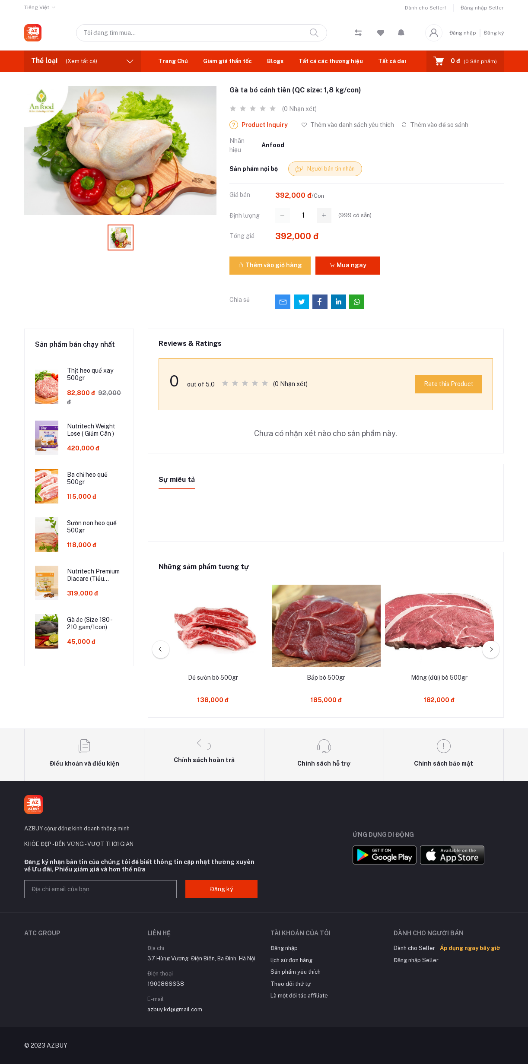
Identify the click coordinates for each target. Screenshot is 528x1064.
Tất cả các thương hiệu (331, 61)
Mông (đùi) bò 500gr (439, 677)
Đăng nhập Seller (482, 8)
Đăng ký (494, 33)
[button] (401, 33)
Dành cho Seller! (425, 8)
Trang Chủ (173, 61)
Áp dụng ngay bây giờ (470, 948)
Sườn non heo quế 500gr (92, 526)
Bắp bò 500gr (326, 677)
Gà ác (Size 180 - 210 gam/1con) (89, 623)
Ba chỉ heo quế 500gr (87, 478)
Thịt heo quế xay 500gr (90, 374)
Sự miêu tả (177, 479)
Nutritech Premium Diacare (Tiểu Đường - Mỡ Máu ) (93, 575)
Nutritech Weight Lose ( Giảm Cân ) (91, 430)
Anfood (272, 145)
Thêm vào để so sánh (434, 124)
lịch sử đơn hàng (291, 960)
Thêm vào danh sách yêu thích (347, 124)
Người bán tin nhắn (325, 169)
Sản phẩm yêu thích (295, 972)
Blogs (275, 61)
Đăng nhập (462, 33)
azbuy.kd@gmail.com (174, 1009)
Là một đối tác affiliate (299, 995)
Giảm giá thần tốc (227, 61)
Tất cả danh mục (401, 61)
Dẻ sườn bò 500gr (213, 677)
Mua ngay (347, 265)
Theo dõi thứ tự (290, 984)
